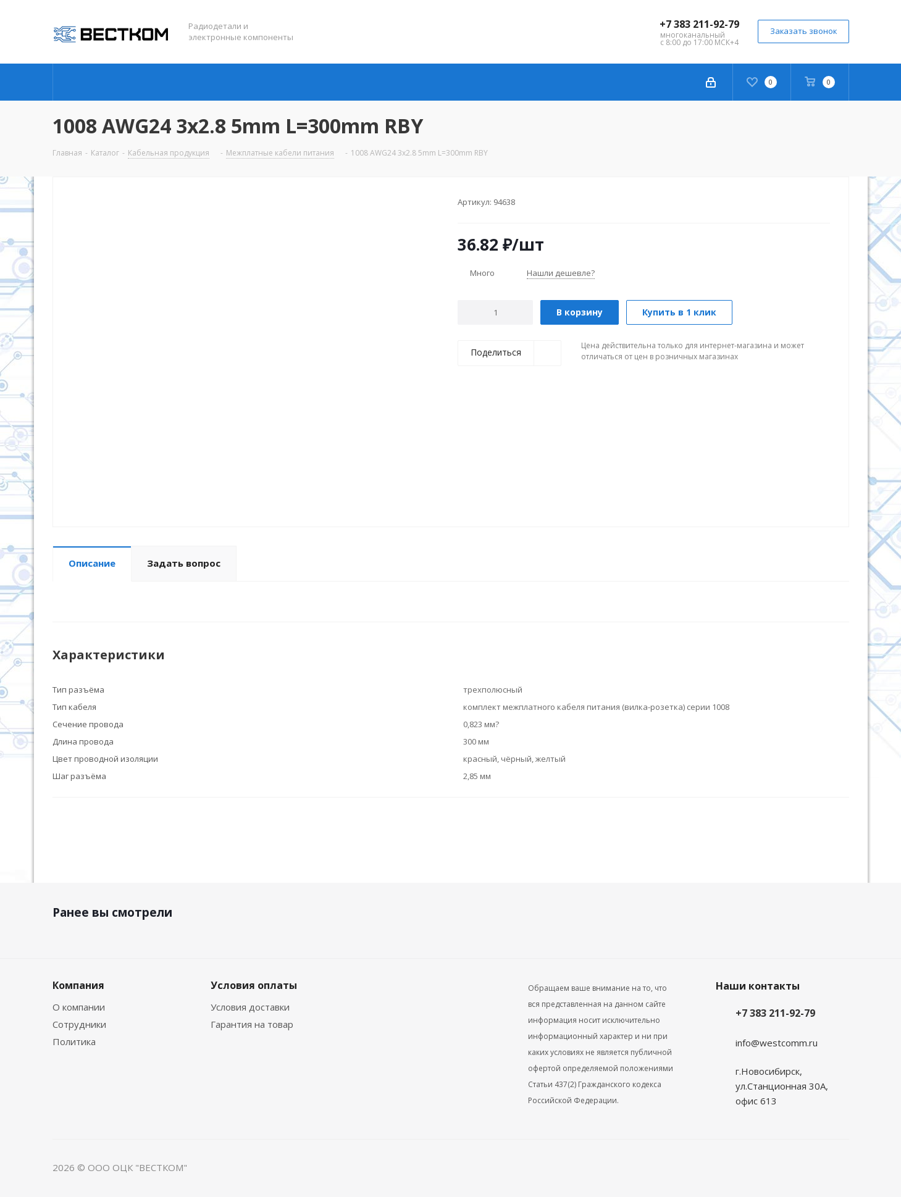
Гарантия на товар (252, 1024)
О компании (78, 1007)
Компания (78, 985)
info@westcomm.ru (776, 1042)
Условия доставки (250, 1007)
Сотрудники (79, 1024)
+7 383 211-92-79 (699, 24)
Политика (74, 1041)
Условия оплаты (254, 985)
